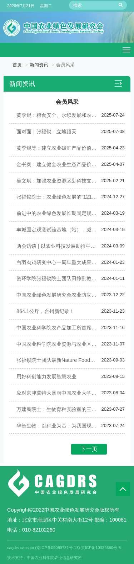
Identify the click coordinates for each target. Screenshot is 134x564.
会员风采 (65, 64)
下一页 (89, 449)
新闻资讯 (39, 64)
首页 (17, 64)
